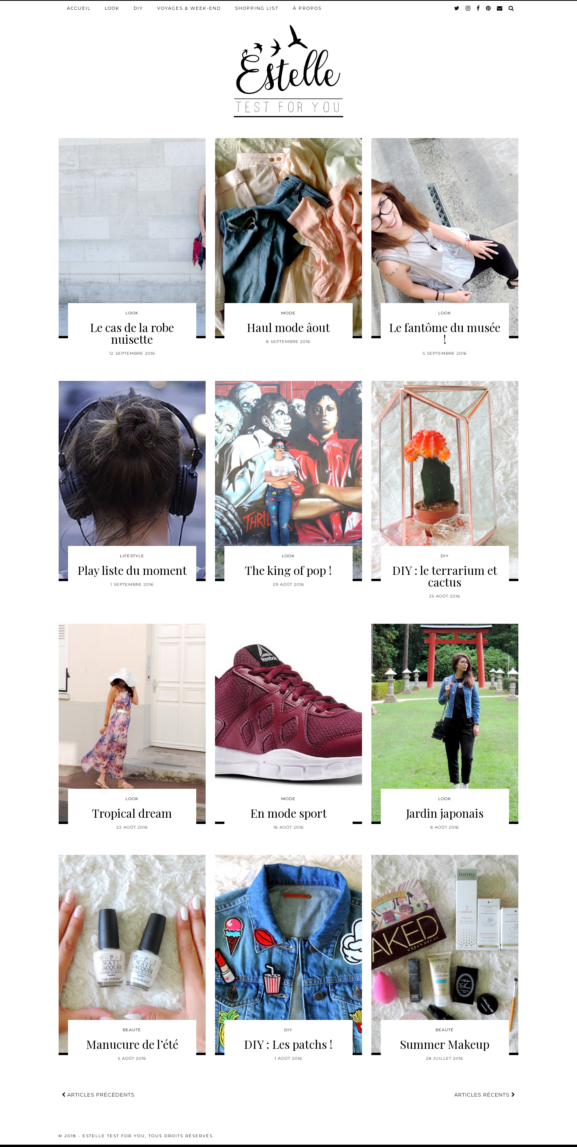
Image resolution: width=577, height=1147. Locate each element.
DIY (138, 8)
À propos (307, 8)
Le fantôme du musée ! (444, 333)
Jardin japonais (445, 813)
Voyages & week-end (189, 8)
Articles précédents (98, 1094)
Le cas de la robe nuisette (132, 333)
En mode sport (288, 813)
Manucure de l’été (132, 1044)
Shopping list (257, 8)
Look (112, 8)
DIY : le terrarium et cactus (444, 576)
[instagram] (468, 8)
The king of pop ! (288, 570)
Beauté (132, 1029)
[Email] (500, 8)
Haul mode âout (288, 327)
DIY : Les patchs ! (288, 1044)
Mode (288, 313)
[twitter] (457, 8)
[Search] (511, 8)
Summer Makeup (444, 1044)
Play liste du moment (132, 570)
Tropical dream (132, 813)
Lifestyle (132, 555)
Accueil (79, 8)
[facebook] (478, 8)
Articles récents (484, 1094)
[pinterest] (488, 8)
